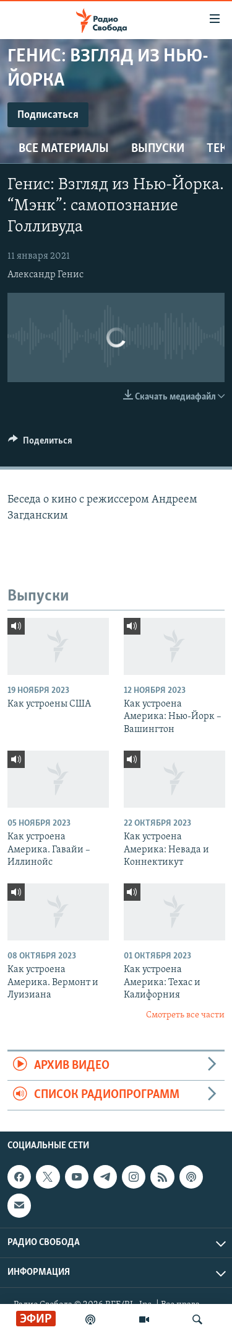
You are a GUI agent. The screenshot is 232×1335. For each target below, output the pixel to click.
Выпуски (157, 149)
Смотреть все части (185, 1015)
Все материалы (64, 149)
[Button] (40, 443)
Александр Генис (45, 275)
